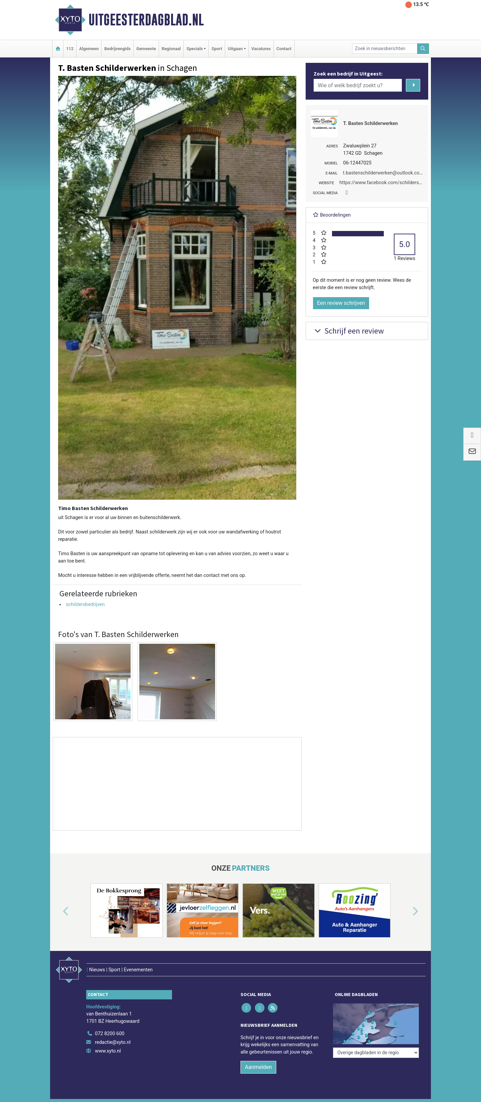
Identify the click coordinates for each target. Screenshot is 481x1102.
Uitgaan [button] (235, 48)
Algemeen (89, 48)
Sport (216, 48)
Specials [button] (194, 48)
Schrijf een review (348, 331)
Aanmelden (258, 1067)
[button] (58, 912)
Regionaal (171, 48)
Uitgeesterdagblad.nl (146, 20)
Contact (284, 48)
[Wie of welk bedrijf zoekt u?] (358, 85)
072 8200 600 (109, 1033)
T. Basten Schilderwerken (370, 123)
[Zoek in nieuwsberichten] (385, 48)
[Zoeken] (423, 48)
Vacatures (261, 48)
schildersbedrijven (85, 604)
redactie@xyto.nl (113, 1042)
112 (69, 48)
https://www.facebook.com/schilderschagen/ (388, 183)
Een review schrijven (341, 303)
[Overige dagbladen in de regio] (376, 1053)
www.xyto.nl (108, 1051)
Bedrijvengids (117, 48)
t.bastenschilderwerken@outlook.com (383, 173)
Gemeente (146, 48)
